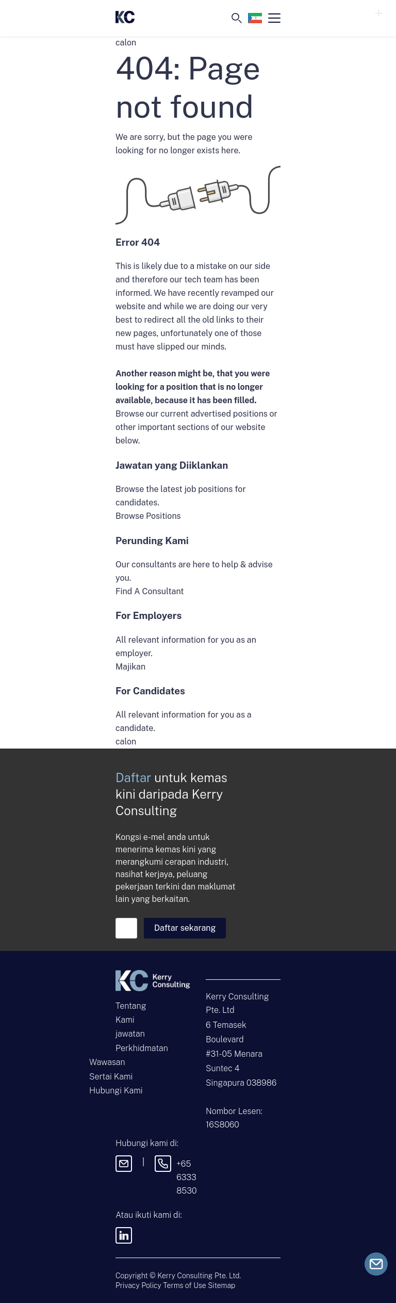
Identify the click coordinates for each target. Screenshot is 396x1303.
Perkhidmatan (142, 1048)
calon (126, 741)
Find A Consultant (150, 591)
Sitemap (221, 1285)
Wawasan (107, 1062)
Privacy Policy (138, 1285)
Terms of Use (184, 1285)
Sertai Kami (111, 1077)
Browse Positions (148, 516)
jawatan (130, 1034)
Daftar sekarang (185, 928)
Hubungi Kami (116, 1090)
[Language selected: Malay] (255, 18)
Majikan (130, 667)
